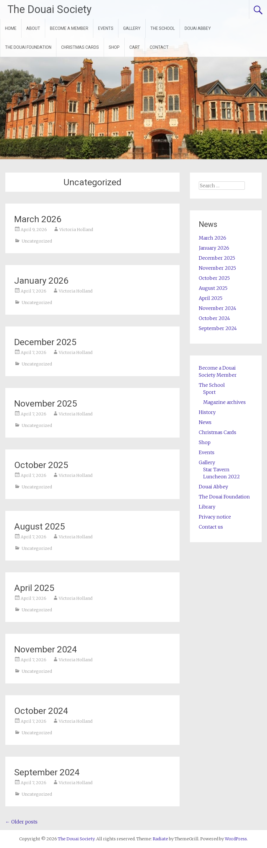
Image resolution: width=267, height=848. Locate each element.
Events (206, 452)
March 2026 (37, 219)
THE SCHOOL (162, 28)
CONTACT (159, 47)
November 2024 (45, 649)
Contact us (211, 527)
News (205, 422)
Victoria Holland (76, 229)
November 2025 (45, 403)
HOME (11, 28)
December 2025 (45, 342)
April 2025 (34, 588)
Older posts (21, 822)
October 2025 (41, 465)
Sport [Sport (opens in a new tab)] (209, 392)
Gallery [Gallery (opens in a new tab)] (207, 462)
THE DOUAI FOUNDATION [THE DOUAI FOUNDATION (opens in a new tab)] (28, 47)
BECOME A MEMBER (69, 28)
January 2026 (41, 280)
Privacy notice (215, 517)
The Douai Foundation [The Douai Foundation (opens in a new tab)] (224, 497)
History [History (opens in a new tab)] (207, 412)
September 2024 (47, 772)
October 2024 (41, 711)
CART (134, 47)
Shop (205, 442)
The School (212, 385)
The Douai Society (49, 9)
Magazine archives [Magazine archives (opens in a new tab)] (224, 402)
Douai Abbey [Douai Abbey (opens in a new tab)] (213, 487)
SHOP (114, 47)
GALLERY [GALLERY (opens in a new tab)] (132, 28)
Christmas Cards (217, 432)
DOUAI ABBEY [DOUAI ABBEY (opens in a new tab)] (198, 28)
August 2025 (39, 526)
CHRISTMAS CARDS (80, 47)
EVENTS (105, 28)
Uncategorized (37, 241)
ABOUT (33, 28)
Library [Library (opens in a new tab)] (207, 507)
